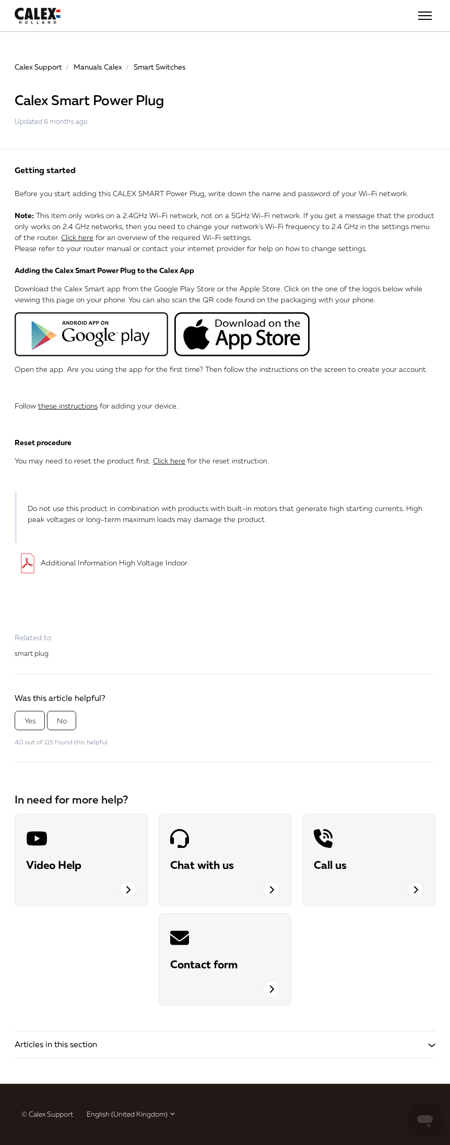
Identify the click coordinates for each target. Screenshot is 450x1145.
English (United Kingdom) (131, 1114)
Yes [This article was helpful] (30, 720)
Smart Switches (160, 66)
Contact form (204, 964)
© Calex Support (47, 1114)
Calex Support (38, 66)
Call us (330, 864)
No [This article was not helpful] (62, 720)
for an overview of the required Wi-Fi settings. (156, 237)
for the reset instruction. (211, 460)
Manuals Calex (98, 66)
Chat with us (202, 864)
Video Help (53, 864)
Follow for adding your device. (96, 405)
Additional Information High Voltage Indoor (101, 562)
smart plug (32, 653)
